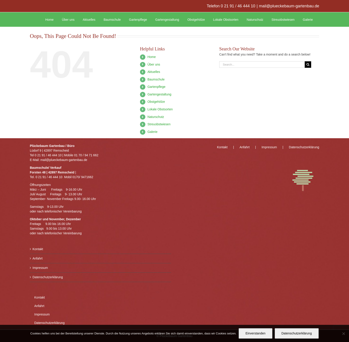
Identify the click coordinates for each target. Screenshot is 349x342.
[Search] (308, 64)
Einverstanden (256, 333)
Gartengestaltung (159, 94)
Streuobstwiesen (158, 124)
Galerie (152, 132)
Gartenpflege (156, 87)
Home (151, 57)
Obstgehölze (156, 101)
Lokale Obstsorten (160, 109)
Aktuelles (153, 72)
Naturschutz (155, 117)
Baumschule (155, 79)
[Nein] (343, 333)
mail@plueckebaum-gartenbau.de (289, 6)
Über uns (153, 64)
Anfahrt (37, 258)
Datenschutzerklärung (47, 277)
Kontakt (37, 249)
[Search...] (262, 64)
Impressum (40, 268)
